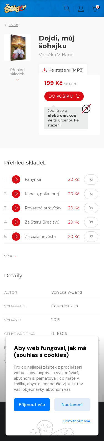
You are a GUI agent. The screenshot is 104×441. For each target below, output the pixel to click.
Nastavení (72, 404)
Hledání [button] (67, 9)
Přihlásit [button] (81, 9)
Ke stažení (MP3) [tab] (63, 70)
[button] (16, 179)
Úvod (13, 24)
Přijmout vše (32, 404)
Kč (96, 9)
